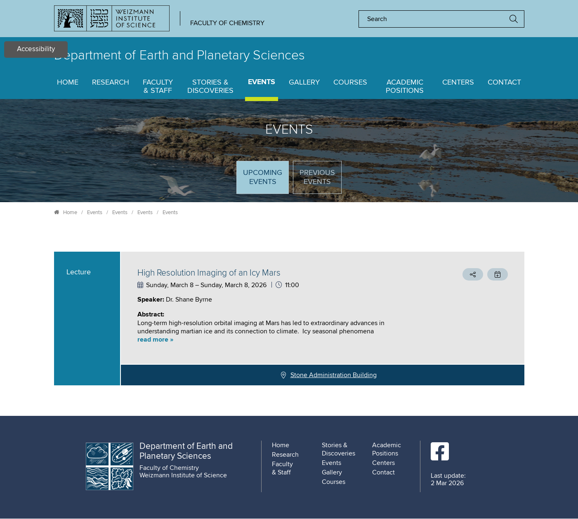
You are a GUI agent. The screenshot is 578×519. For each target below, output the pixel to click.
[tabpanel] (289, 318)
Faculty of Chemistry (227, 23)
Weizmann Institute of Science (183, 475)
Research (110, 82)
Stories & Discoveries (210, 86)
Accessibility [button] (36, 49)
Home (67, 82)
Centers (458, 82)
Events (261, 82)
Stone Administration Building (333, 375)
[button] (278, 339)
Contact (504, 82)
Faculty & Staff (158, 86)
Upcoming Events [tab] (265, 180)
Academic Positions (405, 86)
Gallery (304, 82)
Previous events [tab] (317, 177)
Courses (350, 82)
